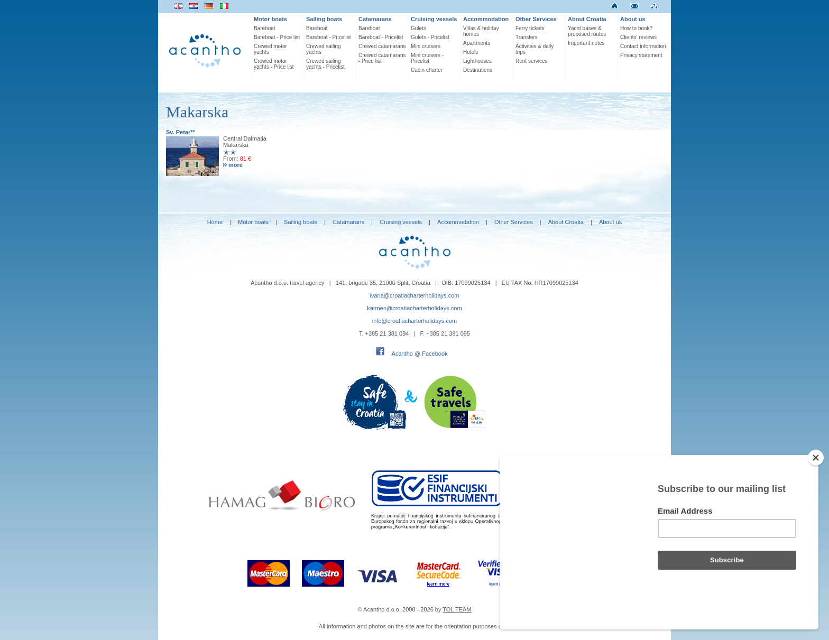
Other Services (536, 19)
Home (215, 222)
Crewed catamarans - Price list (382, 58)
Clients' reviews (638, 37)
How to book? (636, 28)
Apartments (476, 43)
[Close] (816, 458)
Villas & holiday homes (481, 31)
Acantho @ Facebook (420, 353)
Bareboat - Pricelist (328, 37)
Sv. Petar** (180, 132)
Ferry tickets (529, 28)
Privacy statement (641, 55)
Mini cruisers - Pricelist (427, 58)
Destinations (477, 70)
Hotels (470, 52)
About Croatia (587, 19)
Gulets (418, 28)
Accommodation (486, 19)
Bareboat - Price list (277, 37)
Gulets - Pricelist (430, 37)
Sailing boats (324, 19)
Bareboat (264, 28)
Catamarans (375, 19)
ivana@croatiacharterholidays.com (414, 295)
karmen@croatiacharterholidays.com (414, 308)
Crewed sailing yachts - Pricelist (325, 64)
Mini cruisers (425, 46)
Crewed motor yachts (270, 49)
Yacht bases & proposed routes (587, 31)
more (235, 165)
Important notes (586, 43)
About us (633, 19)
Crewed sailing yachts (323, 49)
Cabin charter (427, 70)
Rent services (531, 61)
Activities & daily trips (534, 49)
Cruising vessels (434, 19)
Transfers (526, 37)
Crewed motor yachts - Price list (274, 64)
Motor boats (270, 19)
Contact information (643, 46)
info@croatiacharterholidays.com (414, 321)
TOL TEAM (457, 609)
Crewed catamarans (382, 46)
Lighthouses (477, 61)
